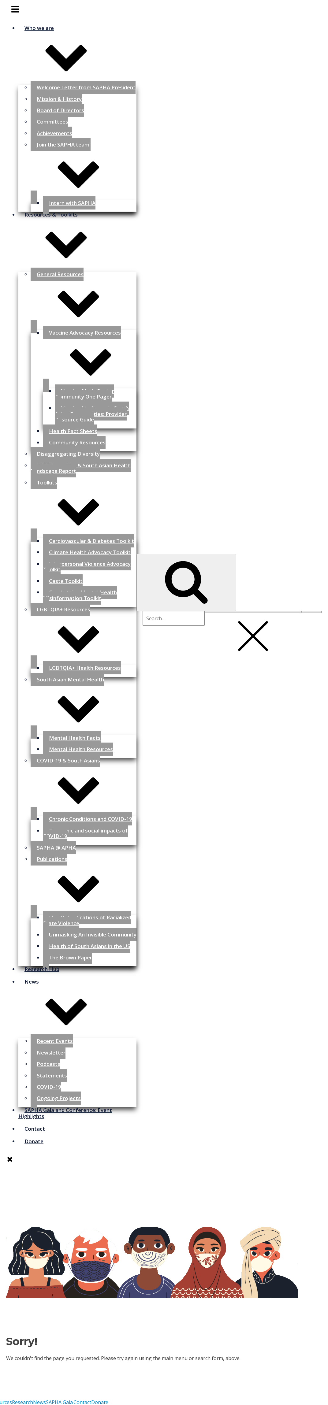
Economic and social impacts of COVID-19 (85, 833)
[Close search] (253, 612)
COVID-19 (49, 1086)
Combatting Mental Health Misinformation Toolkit (80, 595)
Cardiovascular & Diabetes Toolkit (91, 540)
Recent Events (55, 1040)
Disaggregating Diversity (68, 453)
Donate (33, 1141)
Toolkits (83, 505)
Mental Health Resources (81, 749)
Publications (83, 882)
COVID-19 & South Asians (83, 783)
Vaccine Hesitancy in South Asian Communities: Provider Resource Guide (92, 414)
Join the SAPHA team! (83, 168)
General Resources (83, 297)
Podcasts (48, 1063)
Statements (52, 1075)
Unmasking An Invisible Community (92, 934)
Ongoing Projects (59, 1098)
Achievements (54, 133)
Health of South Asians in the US (89, 946)
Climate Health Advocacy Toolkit (90, 552)
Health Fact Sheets (73, 431)
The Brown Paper (70, 957)
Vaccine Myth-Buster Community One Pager (84, 393)
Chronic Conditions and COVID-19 (90, 818)
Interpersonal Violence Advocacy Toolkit (87, 566)
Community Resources (77, 442)
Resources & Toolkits (77, 238)
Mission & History (59, 98)
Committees (52, 121)
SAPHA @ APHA (56, 847)
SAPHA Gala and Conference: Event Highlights (65, 1113)
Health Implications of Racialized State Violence (87, 920)
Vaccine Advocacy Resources (89, 356)
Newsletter (51, 1052)
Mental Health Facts (75, 737)
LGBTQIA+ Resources (83, 632)
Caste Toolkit (66, 580)
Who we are (77, 51)
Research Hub (41, 969)
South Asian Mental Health (83, 702)
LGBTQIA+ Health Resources (85, 667)
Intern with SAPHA (72, 202)
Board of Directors (60, 110)
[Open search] (186, 582)
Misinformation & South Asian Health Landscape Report (81, 468)
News (77, 1005)
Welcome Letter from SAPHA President (86, 87)
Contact (34, 1128)
